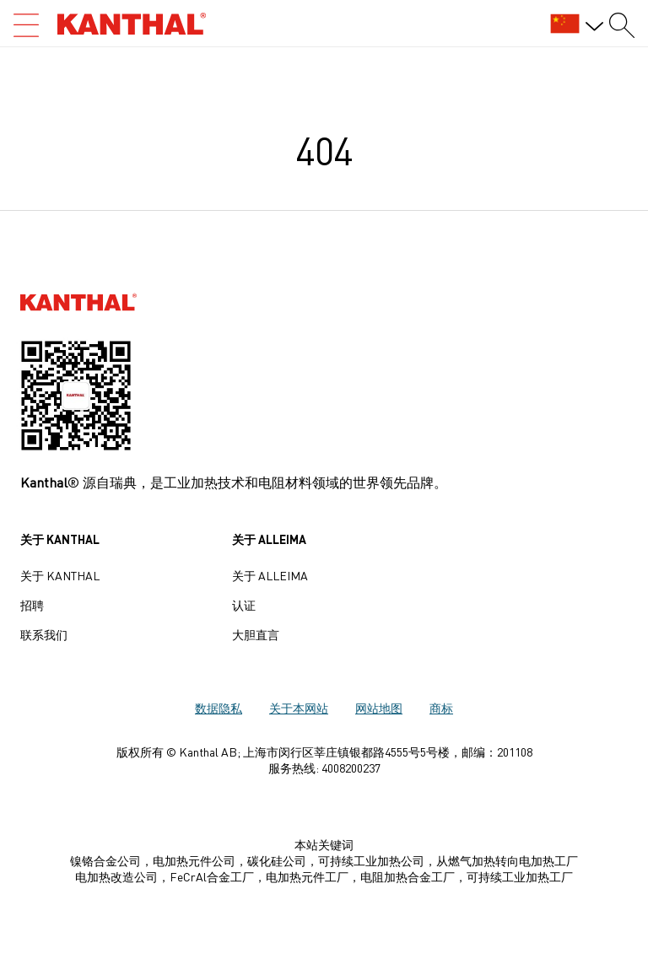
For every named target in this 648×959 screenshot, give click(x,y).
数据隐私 (218, 707)
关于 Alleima (270, 575)
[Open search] (26, 25)
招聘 (32, 604)
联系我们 (44, 634)
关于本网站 (298, 707)
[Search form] (621, 25)
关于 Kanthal (60, 575)
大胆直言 (255, 634)
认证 (244, 604)
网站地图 (378, 707)
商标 (441, 707)
